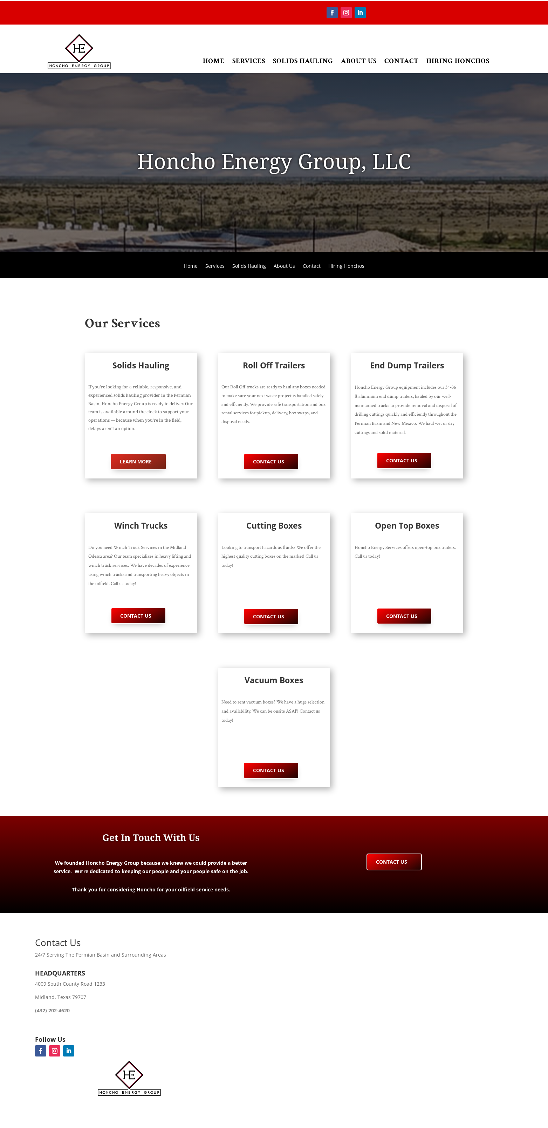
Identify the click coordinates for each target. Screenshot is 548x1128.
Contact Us (268, 461)
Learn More (136, 461)
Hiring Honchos (457, 61)
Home (214, 61)
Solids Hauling (303, 61)
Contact (401, 61)
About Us (359, 61)
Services (248, 61)
